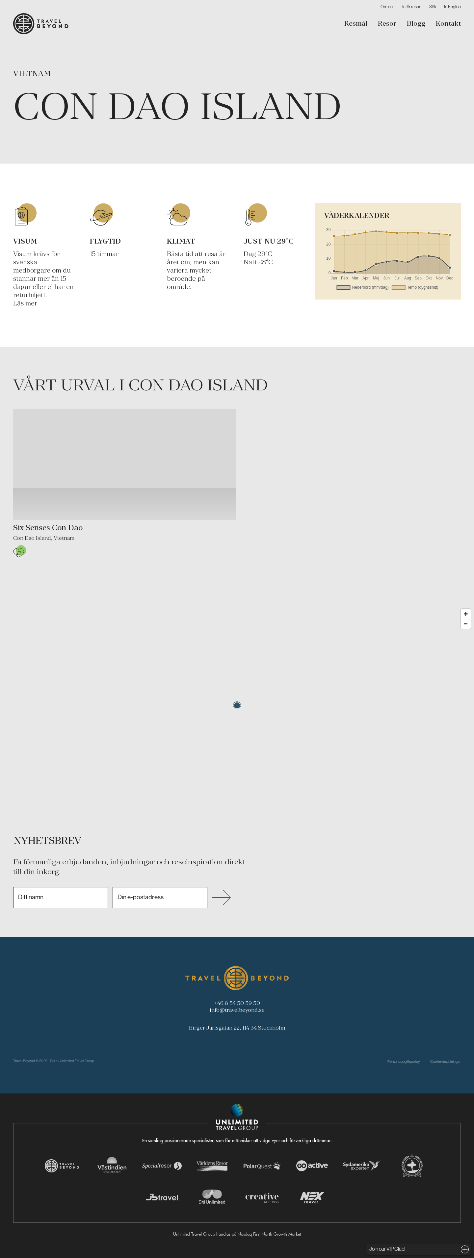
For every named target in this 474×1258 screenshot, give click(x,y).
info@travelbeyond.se (237, 1010)
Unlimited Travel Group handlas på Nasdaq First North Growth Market (237, 1234)
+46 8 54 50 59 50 (237, 1003)
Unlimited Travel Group (77, 1061)
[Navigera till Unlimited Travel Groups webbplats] (237, 1117)
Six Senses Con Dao (48, 527)
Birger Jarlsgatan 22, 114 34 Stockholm (237, 1027)
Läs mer (25, 303)
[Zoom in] (466, 614)
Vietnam (32, 73)
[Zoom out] (466, 624)
